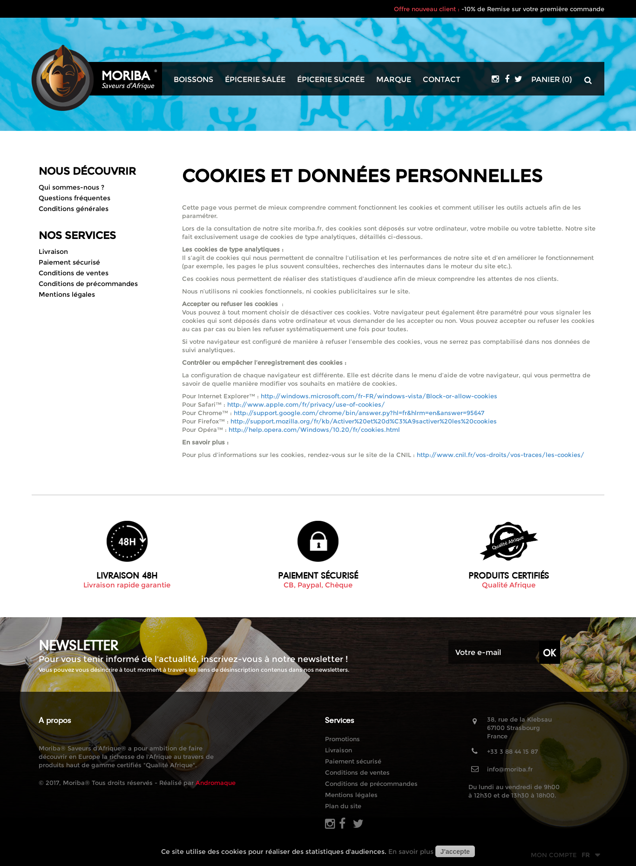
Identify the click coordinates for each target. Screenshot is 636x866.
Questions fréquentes (74, 198)
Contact (441, 79)
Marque (393, 79)
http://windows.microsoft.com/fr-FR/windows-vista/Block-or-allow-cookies (379, 396)
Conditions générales (73, 209)
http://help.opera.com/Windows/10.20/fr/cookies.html (314, 429)
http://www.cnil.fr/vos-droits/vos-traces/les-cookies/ (500, 454)
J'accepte (455, 851)
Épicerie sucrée (331, 79)
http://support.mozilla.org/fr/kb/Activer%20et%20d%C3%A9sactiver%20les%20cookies (363, 421)
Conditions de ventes (73, 273)
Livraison (53, 251)
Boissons (193, 79)
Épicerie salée (255, 79)
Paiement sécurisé (69, 262)
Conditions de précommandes (88, 284)
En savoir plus (410, 851)
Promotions (342, 739)
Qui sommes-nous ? (71, 187)
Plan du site (343, 806)
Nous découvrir (87, 171)
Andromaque (216, 782)
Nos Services (77, 235)
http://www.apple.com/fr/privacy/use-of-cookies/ (306, 404)
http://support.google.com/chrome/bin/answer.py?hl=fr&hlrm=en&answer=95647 (359, 412)
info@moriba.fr (510, 769)
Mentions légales (67, 294)
